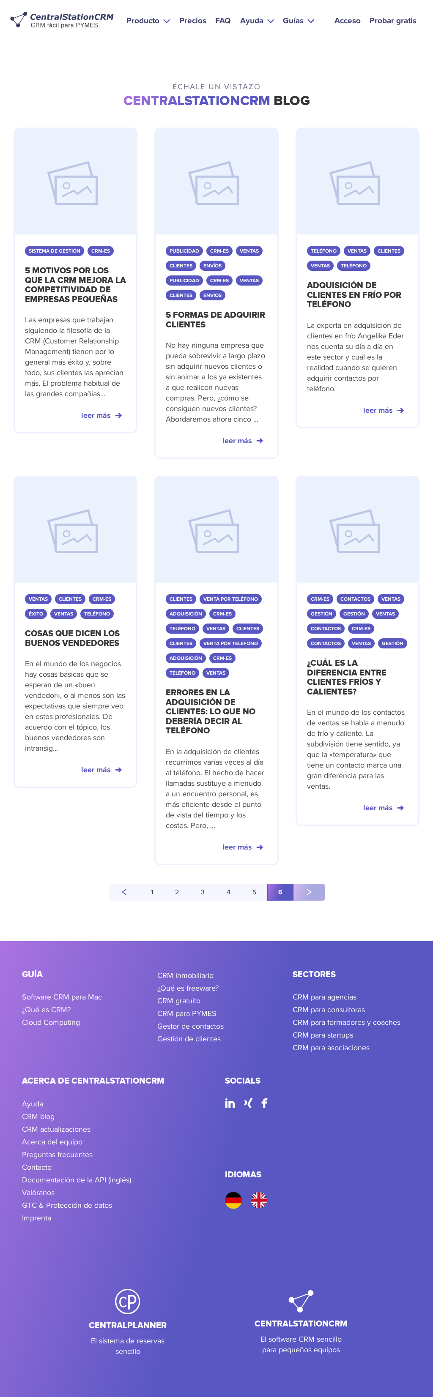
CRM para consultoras (329, 1009)
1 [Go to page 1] (152, 892)
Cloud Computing (51, 1022)
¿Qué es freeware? (188, 988)
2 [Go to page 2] (177, 892)
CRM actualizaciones (56, 1129)
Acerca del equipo (52, 1141)
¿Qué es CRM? (46, 1009)
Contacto (37, 1167)
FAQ (223, 20)
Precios (192, 20)
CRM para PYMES (186, 1013)
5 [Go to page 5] (254, 892)
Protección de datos (79, 1205)
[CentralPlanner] (127, 1322)
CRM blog (38, 1116)
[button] (148, 20)
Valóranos (38, 1192)
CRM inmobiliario (185, 975)
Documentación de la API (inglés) (76, 1179)
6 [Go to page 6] (280, 892)
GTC (29, 1205)
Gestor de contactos (190, 1026)
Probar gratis (393, 20)
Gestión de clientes (189, 1038)
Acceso (347, 20)
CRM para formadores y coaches (346, 1022)
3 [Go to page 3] (203, 892)
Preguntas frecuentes (57, 1154)
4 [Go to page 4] (228, 892)
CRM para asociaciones (331, 1047)
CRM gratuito (178, 1000)
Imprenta (36, 1217)
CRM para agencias (324, 996)
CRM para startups (323, 1034)
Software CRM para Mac (62, 996)
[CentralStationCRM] (301, 1322)
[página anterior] (124, 892)
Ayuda (32, 1103)
